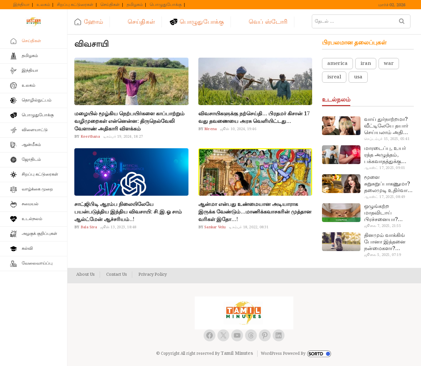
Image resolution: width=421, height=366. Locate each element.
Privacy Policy (152, 274)
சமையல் (30, 204)
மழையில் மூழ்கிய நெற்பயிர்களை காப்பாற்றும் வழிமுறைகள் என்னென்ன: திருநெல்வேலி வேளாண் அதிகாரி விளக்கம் (129, 121)
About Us (85, 274)
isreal (334, 77)
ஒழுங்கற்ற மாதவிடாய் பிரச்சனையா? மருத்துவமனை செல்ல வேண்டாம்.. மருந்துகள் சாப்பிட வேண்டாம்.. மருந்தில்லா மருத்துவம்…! (387, 213)
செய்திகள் (110, 5)
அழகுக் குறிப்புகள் (39, 233)
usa (358, 77)
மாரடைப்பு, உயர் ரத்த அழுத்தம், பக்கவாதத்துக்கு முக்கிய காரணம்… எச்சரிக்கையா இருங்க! (386, 155)
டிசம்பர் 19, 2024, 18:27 (123, 137)
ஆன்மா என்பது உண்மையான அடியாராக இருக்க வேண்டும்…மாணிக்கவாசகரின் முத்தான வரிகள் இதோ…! (254, 212)
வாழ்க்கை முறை (37, 189)
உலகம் (43, 5)
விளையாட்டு (35, 130)
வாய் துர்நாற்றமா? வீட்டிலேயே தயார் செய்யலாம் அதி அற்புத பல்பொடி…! (388, 126)
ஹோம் (93, 22)
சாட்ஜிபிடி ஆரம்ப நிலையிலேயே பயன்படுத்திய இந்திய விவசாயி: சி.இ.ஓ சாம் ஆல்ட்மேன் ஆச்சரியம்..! (128, 212)
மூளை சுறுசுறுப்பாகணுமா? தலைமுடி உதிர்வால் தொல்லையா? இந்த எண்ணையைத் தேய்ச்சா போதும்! (388, 184)
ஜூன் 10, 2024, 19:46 (238, 129)
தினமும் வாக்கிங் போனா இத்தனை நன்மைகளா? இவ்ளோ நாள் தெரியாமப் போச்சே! (388, 242)
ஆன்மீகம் (31, 144)
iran (365, 64)
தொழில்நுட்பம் (36, 100)
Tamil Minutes (237, 353)
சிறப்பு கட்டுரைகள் (75, 5)
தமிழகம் (135, 5)
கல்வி (27, 248)
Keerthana (90, 137)
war (389, 64)
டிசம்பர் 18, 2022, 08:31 (248, 227)
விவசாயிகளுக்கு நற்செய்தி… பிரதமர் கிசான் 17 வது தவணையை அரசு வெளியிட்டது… (254, 117)
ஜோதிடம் (31, 159)
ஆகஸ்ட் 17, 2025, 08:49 (384, 197)
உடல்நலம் (32, 218)
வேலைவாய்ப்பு (37, 263)
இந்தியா (21, 5)
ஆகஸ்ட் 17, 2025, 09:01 (384, 168)
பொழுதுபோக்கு (166, 5)
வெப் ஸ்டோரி (268, 22)
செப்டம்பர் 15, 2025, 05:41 (386, 139)
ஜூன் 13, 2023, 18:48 (118, 227)
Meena (210, 129)
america (337, 64)
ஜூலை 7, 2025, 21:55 (382, 226)
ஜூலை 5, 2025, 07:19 (382, 255)
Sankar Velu (214, 227)
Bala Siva (88, 227)
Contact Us (116, 274)
